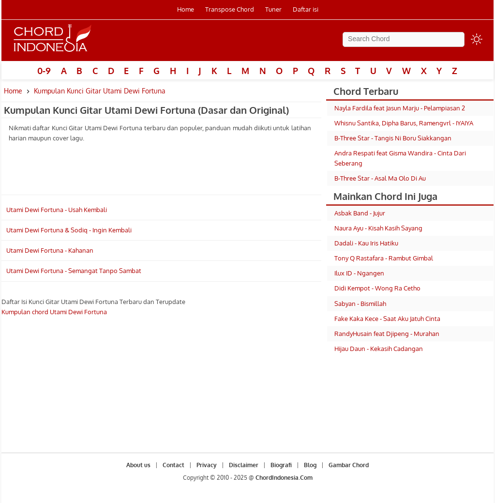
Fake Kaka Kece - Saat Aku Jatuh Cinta (387, 318)
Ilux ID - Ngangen (359, 273)
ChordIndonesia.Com (284, 477)
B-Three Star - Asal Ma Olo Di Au (380, 178)
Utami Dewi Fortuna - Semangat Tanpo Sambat (73, 270)
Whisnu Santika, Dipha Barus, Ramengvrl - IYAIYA (403, 123)
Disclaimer (243, 465)
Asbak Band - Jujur (359, 213)
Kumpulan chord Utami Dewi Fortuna (54, 312)
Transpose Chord (229, 9)
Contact (173, 465)
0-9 (44, 70)
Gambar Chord (349, 465)
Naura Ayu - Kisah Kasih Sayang (378, 228)
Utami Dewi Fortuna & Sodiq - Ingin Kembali (69, 230)
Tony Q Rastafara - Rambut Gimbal (383, 258)
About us (138, 465)
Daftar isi (305, 9)
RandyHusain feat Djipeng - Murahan (386, 333)
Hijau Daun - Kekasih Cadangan (378, 348)
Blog (310, 465)
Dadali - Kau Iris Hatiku (366, 243)
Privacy (206, 465)
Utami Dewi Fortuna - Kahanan (49, 250)
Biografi (281, 465)
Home (185, 9)
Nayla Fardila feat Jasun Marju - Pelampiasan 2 (399, 108)
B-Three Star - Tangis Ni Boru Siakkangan (392, 138)
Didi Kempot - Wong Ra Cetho (377, 288)
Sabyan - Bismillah (360, 303)
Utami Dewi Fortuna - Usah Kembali (56, 209)
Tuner (273, 9)
